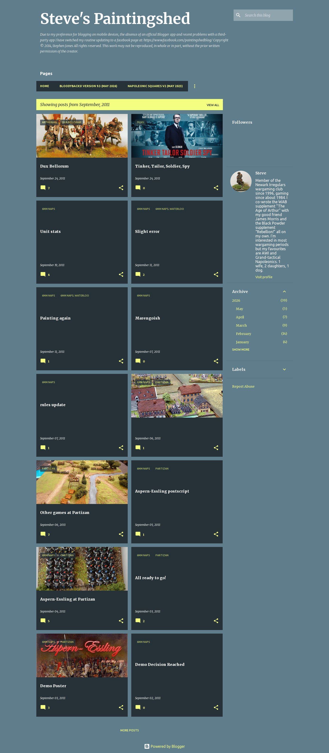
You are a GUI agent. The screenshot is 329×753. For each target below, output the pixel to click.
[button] (121, 188)
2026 (236, 300)
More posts (129, 730)
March (241, 325)
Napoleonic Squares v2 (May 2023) (155, 86)
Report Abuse (243, 386)
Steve (260, 173)
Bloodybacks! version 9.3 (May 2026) (88, 86)
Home (44, 86)
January (242, 342)
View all (213, 105)
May (239, 309)
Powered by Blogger (164, 746)
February (243, 334)
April (240, 317)
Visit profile (264, 277)
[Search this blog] (268, 15)
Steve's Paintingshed (115, 18)
